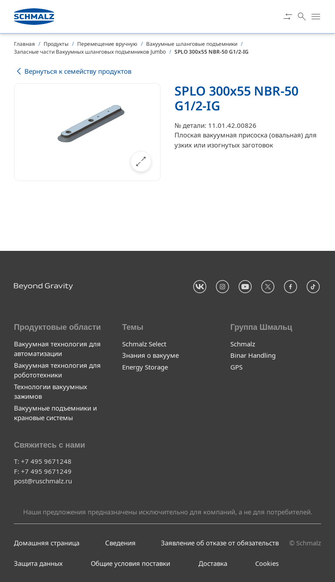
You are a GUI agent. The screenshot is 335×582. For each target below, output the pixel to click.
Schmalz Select (144, 343)
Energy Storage (145, 367)
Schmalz (242, 343)
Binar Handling (253, 355)
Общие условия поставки (130, 563)
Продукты (56, 44)
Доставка (212, 563)
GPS (236, 367)
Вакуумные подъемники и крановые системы (55, 413)
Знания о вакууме (150, 355)
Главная (24, 44)
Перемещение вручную (107, 44)
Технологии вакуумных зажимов (50, 391)
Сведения (120, 542)
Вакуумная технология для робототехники (57, 370)
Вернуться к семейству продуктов (72, 71)
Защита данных (38, 563)
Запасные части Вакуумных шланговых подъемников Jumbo (90, 51)
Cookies (267, 563)
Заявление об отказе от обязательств (220, 542)
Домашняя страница (46, 542)
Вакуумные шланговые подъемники (191, 44)
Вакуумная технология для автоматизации (57, 348)
